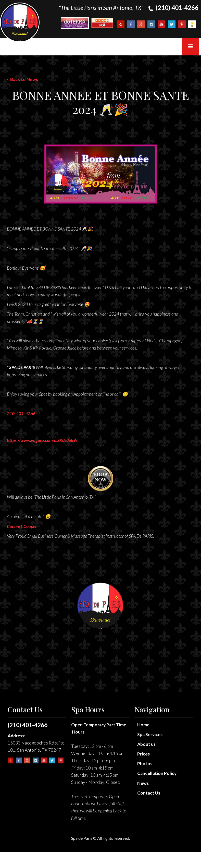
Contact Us (148, 793)
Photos (144, 763)
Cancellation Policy (157, 773)
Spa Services (149, 734)
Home (143, 724)
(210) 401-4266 (27, 724)
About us (146, 744)
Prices (143, 754)
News (143, 783)
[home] (20, 22)
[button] (190, 46)
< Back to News (22, 79)
